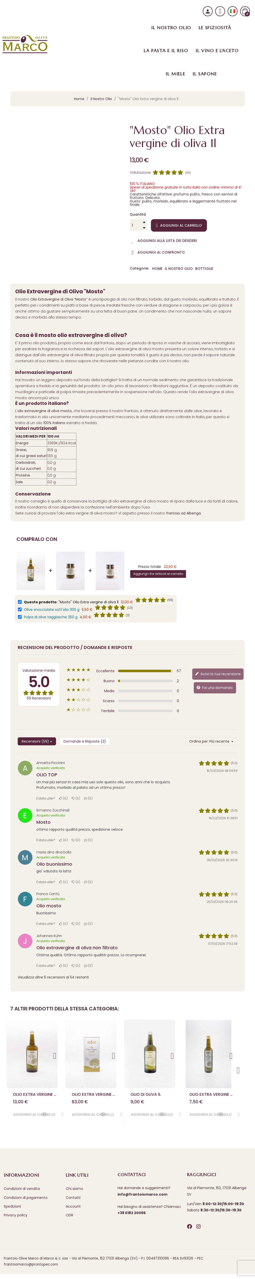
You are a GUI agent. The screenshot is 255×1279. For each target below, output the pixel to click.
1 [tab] (20, 1086)
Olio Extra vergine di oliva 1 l (35, 1097)
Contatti (73, 1202)
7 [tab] (50, 1086)
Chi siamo (74, 1193)
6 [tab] (45, 1086)
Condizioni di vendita (22, 1193)
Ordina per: (198, 741)
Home (157, 268)
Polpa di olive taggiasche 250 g (50, 617)
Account (73, 1211)
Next (55, 1054)
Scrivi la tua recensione (218, 673)
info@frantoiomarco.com (142, 1199)
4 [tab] (35, 1086)
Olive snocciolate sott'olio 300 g (51, 609)
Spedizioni (12, 1211)
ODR (69, 1220)
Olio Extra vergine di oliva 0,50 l (211, 1097)
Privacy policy (15, 1220)
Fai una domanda (214, 687)
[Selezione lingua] (232, 11)
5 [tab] (40, 1086)
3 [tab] (30, 1086)
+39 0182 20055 (132, 1217)
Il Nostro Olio (179, 268)
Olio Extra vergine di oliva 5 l (94, 1097)
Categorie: (139, 268)
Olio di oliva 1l (148, 1097)
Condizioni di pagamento (26, 1202)
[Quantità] (136, 225)
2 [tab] (25, 1086)
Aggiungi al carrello (179, 225)
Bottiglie (204, 268)
